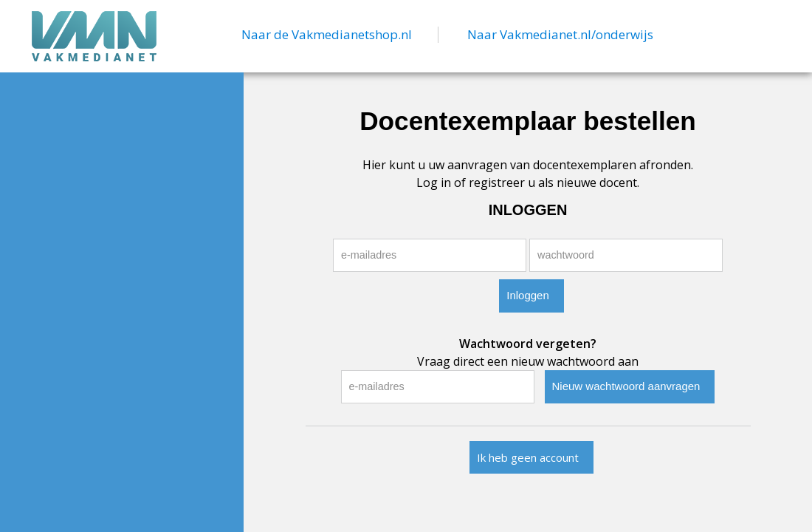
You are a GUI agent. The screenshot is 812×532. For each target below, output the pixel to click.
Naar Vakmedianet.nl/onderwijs (560, 34)
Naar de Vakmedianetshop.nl (326, 34)
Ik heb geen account (528, 457)
